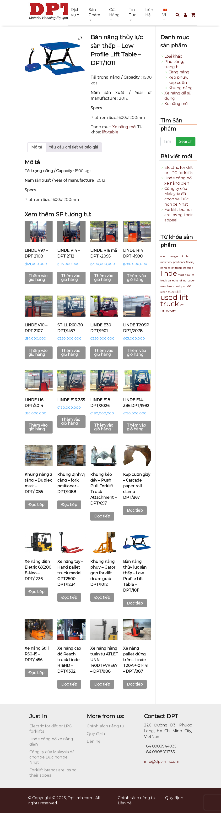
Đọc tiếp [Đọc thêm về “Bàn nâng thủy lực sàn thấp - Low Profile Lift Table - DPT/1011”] (135, 603)
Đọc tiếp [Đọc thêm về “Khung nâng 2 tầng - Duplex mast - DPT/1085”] (36, 504)
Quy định (96, 733)
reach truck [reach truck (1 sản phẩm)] (167, 292)
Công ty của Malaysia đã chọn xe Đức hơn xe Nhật (52, 757)
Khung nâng (180, 88)
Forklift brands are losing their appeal (178, 214)
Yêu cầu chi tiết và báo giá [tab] (73, 147)
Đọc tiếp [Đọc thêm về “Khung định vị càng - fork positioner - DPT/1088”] (69, 504)
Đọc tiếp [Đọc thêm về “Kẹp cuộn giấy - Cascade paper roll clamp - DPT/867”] (135, 510)
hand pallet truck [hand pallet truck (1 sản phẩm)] (171, 267)
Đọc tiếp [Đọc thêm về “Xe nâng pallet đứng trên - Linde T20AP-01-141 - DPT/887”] (135, 684)
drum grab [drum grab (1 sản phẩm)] (173, 256)
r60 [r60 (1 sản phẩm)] (189, 286)
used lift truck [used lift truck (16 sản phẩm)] (174, 300)
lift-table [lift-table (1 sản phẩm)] (188, 267)
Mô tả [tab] (36, 147)
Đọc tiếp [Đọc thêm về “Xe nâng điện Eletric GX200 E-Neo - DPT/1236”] (36, 591)
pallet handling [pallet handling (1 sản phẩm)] (177, 280)
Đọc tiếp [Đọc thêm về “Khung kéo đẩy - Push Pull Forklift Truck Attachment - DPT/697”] (102, 516)
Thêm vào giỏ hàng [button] (38, 278)
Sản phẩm (94, 12)
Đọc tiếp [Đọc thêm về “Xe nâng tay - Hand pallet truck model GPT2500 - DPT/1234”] (69, 597)
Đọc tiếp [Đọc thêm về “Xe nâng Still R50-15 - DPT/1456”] (36, 672)
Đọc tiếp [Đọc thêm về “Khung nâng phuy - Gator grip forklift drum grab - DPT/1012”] (102, 597)
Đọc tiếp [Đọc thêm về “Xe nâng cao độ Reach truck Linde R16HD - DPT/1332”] (69, 684)
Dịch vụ (75, 12)
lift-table (110, 132)
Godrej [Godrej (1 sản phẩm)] (190, 262)
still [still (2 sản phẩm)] (178, 292)
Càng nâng (178, 72)
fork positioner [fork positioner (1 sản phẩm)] (176, 262)
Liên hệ (149, 12)
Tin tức (132, 12)
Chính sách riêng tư (105, 726)
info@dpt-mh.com (161, 761)
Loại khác (173, 56)
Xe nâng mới (124, 127)
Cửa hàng (114, 12)
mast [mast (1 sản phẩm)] (181, 274)
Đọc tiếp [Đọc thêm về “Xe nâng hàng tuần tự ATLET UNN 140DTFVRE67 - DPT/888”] (102, 684)
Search (185, 141)
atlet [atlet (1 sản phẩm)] (163, 256)
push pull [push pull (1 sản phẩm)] (180, 286)
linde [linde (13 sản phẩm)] (168, 273)
